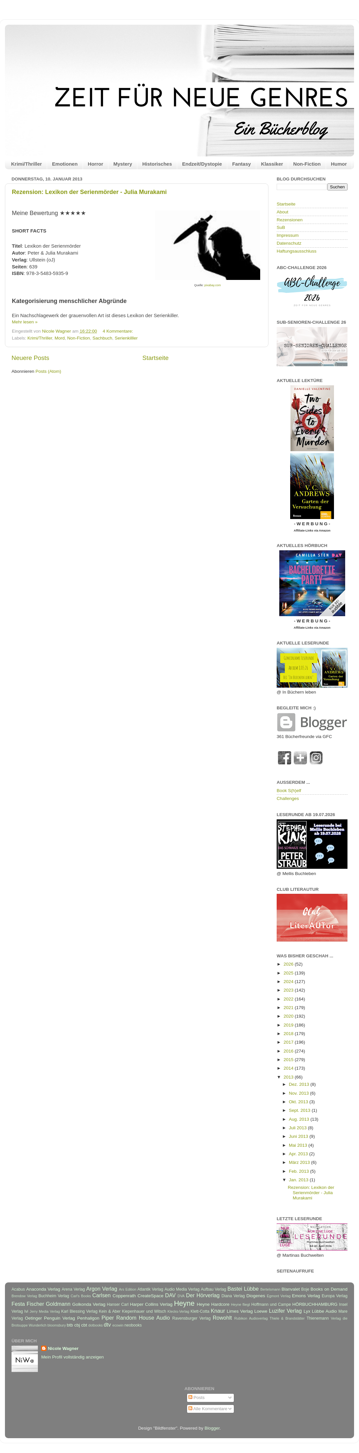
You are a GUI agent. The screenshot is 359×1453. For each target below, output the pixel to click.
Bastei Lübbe (243, 1289)
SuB (281, 227)
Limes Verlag (240, 1311)
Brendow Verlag (24, 1296)
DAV (170, 1295)
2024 (289, 981)
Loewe (260, 1311)
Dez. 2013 (299, 1084)
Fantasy (241, 164)
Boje (305, 1289)
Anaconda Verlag (43, 1289)
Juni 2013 (299, 1136)
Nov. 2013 (299, 1093)
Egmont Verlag (278, 1296)
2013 (289, 1077)
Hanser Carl (118, 1304)
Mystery (122, 164)
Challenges (288, 798)
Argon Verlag (101, 1289)
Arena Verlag (73, 1289)
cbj (77, 1325)
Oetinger (33, 1318)
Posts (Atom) (48, 371)
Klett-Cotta (199, 1311)
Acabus (18, 1289)
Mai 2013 (298, 1145)
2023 (289, 990)
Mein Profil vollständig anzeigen (72, 1357)
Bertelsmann (271, 1289)
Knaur (218, 1311)
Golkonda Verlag (88, 1304)
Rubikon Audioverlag (251, 1318)
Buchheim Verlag (54, 1296)
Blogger (212, 1428)
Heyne (184, 1303)
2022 (289, 999)
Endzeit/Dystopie (202, 164)
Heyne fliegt (240, 1304)
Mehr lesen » (25, 321)
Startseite (155, 357)
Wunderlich (37, 1325)
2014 (289, 1068)
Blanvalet (291, 1289)
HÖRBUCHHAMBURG (314, 1304)
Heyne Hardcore (213, 1304)
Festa (18, 1304)
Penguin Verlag (59, 1318)
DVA (181, 1296)
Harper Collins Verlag (151, 1304)
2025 (289, 973)
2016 (289, 1051)
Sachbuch (102, 338)
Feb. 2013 (299, 1171)
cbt (84, 1325)
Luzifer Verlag (285, 1311)
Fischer (35, 1304)
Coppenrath (124, 1295)
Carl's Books (80, 1296)
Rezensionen (290, 219)
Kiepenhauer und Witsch (144, 1311)
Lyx (307, 1311)
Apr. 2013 (299, 1153)
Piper (107, 1318)
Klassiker (272, 164)
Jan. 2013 (299, 1179)
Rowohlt (222, 1318)
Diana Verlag (233, 1296)
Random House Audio (143, 1318)
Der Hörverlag (203, 1295)
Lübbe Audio (324, 1311)
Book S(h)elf (289, 790)
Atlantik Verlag (150, 1289)
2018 (289, 1033)
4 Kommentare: (118, 331)
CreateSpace (150, 1295)
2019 (289, 1025)
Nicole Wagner (63, 1348)
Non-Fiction (306, 164)
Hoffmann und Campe (271, 1304)
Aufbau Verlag (213, 1289)
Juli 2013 (298, 1127)
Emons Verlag (306, 1295)
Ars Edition (127, 1289)
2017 (289, 1042)
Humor (339, 164)
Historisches (157, 164)
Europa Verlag (334, 1296)
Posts (196, 1397)
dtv (107, 1325)
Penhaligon (88, 1318)
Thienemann (318, 1318)
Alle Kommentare (208, 1408)
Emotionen (65, 164)
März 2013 (300, 1162)
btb (70, 1325)
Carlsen (101, 1295)
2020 (289, 1016)
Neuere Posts (30, 357)
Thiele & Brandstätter (287, 1318)
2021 (289, 1007)
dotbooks (95, 1325)
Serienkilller (126, 338)
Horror (95, 164)
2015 (289, 1059)
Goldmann (58, 1304)
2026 (289, 964)
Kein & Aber (110, 1311)
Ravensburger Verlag (191, 1318)
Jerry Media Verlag (45, 1311)
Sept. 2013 (300, 1110)
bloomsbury (56, 1325)
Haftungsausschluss (297, 251)
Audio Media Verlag (181, 1289)
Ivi (26, 1311)
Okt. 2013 (299, 1101)
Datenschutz (289, 243)
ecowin (118, 1325)
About (282, 211)
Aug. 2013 (299, 1119)
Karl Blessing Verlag (79, 1311)
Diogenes (255, 1295)
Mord (60, 338)
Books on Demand (329, 1289)
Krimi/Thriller (26, 164)
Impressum (288, 235)
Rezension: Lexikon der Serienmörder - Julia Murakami (89, 192)
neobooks (133, 1325)
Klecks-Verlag (178, 1311)
